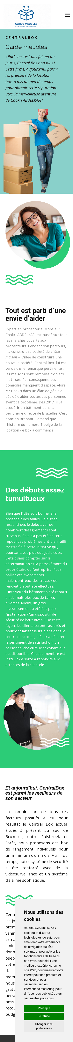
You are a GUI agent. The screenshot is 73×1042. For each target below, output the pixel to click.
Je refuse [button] (44, 1016)
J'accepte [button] (44, 1008)
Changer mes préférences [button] (44, 1026)
